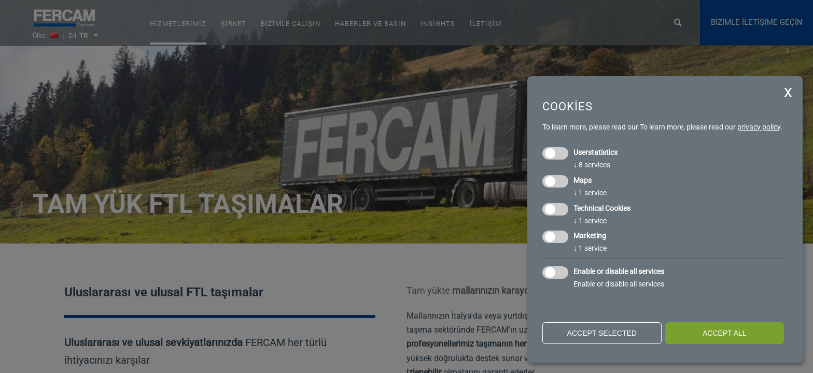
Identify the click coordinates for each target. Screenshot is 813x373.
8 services (591, 165)
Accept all (725, 333)
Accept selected (602, 333)
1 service (590, 193)
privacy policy (758, 127)
